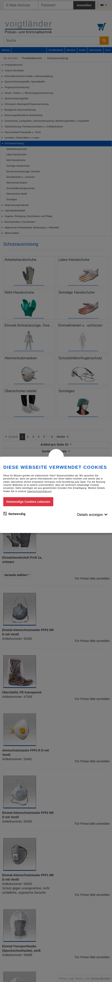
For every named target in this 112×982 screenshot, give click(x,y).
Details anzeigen (90, 514)
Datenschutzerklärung (39, 491)
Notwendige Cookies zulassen (28, 501)
